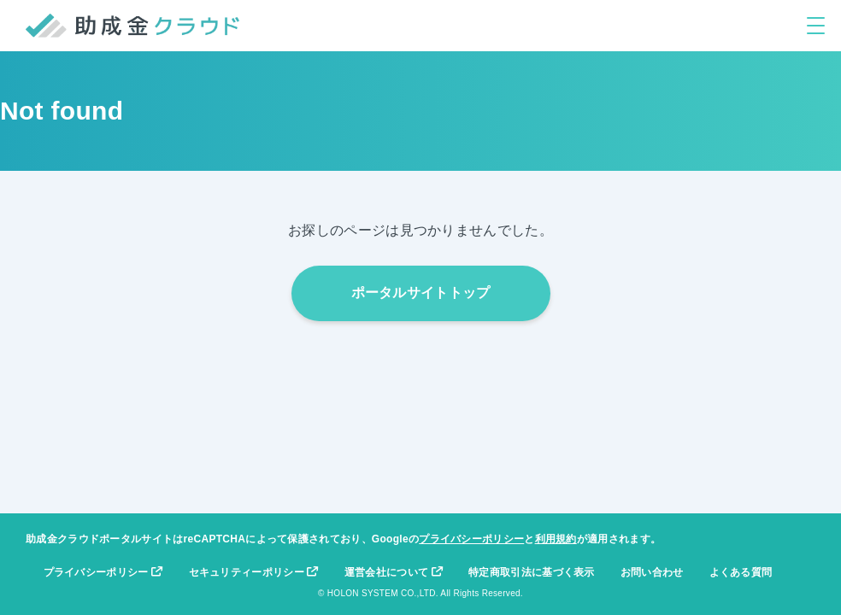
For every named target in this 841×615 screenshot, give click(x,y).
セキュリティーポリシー (254, 572)
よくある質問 (741, 572)
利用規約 (556, 539)
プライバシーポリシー (471, 539)
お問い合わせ (652, 572)
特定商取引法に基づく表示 (531, 572)
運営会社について (393, 572)
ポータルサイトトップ (421, 292)
